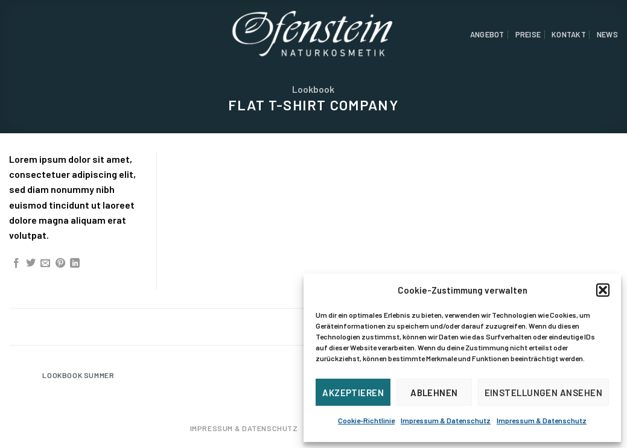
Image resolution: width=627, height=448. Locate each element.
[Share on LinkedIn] (75, 263)
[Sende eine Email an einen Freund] (45, 263)
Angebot (487, 34)
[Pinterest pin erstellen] (60, 263)
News (607, 34)
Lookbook (313, 89)
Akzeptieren (353, 392)
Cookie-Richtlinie (366, 420)
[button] (603, 290)
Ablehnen (434, 392)
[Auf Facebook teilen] (16, 263)
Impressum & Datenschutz (446, 420)
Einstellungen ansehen (543, 392)
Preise (528, 34)
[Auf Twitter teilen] (31, 263)
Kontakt (569, 34)
